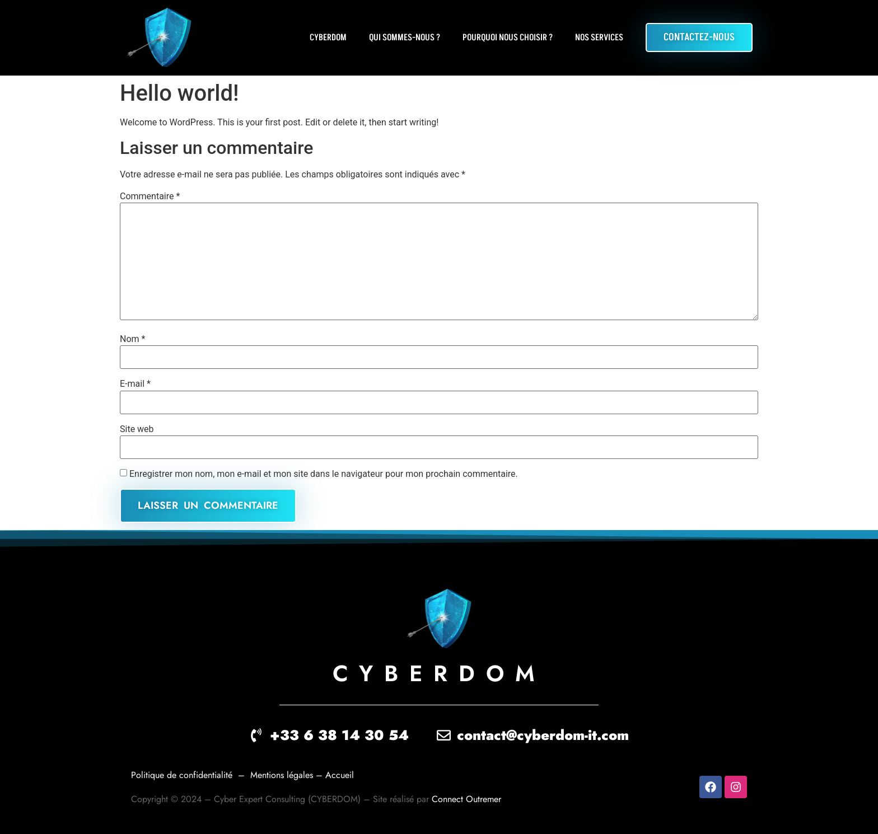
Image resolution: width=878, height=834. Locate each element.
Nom (132, 339)
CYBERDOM (328, 37)
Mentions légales (283, 775)
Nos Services (599, 37)
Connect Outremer (466, 799)
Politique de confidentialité (181, 775)
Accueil (341, 775)
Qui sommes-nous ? (404, 37)
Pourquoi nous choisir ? (508, 37)
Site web (137, 429)
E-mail (135, 383)
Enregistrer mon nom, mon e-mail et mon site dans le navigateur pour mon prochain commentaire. (323, 474)
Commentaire (150, 196)
